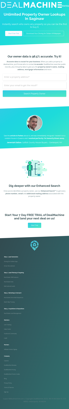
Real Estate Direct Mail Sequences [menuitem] (13, 297)
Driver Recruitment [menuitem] (9, 266)
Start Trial (34, 225)
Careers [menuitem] (6, 361)
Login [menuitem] (5, 338)
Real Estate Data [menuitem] (8, 282)
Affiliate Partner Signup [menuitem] (10, 349)
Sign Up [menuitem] (6, 392)
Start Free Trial (13, 33)
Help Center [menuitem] (7, 329)
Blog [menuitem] (5, 378)
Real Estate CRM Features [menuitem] (11, 277)
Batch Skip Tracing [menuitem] (9, 302)
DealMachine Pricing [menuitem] (10, 370)
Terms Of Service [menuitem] (9, 387)
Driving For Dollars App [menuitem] (11, 261)
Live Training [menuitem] (7, 325)
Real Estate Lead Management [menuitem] (12, 313)
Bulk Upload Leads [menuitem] (9, 286)
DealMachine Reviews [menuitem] (10, 365)
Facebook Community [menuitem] (10, 333)
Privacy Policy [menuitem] (8, 383)
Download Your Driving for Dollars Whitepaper (43, 33)
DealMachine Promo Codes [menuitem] (12, 374)
